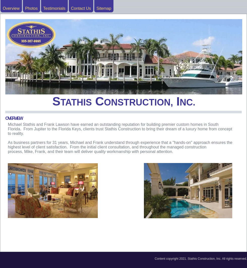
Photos (31, 8)
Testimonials (54, 8)
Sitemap (104, 8)
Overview (11, 8)
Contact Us (81, 8)
